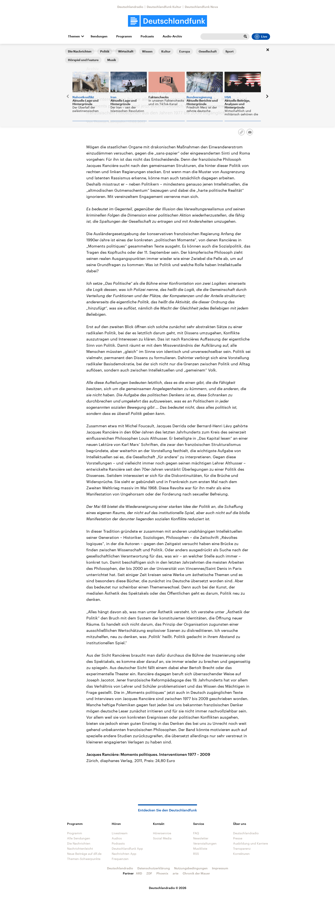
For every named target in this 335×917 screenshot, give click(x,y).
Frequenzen (120, 859)
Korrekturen (241, 853)
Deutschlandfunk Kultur (164, 7)
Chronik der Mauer (196, 873)
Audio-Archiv (172, 36)
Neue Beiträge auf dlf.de (84, 853)
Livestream (120, 833)
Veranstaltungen (205, 843)
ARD (139, 873)
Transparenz (242, 848)
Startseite (72, 50)
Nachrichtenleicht (80, 848)
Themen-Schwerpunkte (83, 859)
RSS (196, 853)
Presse (237, 838)
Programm (124, 36)
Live (261, 36)
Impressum (220, 868)
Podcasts (147, 36)
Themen (74, 36)
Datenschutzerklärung (153, 868)
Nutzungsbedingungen (191, 868)
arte (175, 873)
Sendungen (99, 36)
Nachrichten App (124, 853)
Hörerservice (162, 833)
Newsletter (200, 838)
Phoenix (162, 873)
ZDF (149, 873)
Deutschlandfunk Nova (201, 7)
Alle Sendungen (93, 50)
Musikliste (200, 848)
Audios (117, 838)
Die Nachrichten (78, 843)
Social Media (162, 838)
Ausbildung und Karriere (250, 843)
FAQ (196, 833)
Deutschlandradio (130, 7)
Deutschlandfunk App (127, 848)
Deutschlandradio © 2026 (167, 888)
